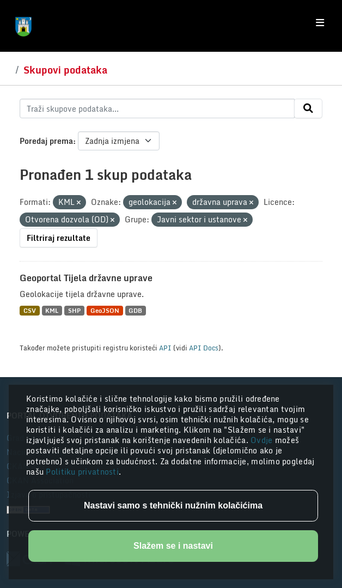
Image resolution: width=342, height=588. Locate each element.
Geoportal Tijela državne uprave (86, 278)
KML (51, 310)
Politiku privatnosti (82, 471)
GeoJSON (104, 310)
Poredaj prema (46, 141)
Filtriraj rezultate (58, 238)
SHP (74, 310)
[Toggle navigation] (320, 23)
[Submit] (308, 108)
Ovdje (263, 440)
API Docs (203, 347)
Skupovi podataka (65, 69)
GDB (135, 310)
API (165, 347)
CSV (29, 310)
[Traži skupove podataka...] (157, 108)
